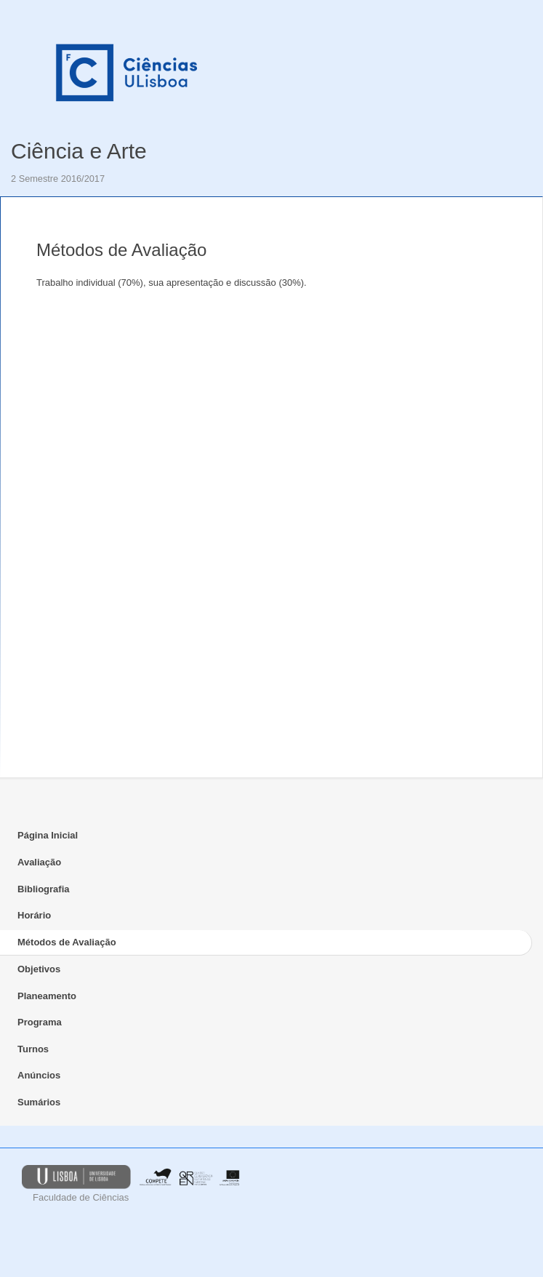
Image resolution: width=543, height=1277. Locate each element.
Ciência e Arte (79, 151)
